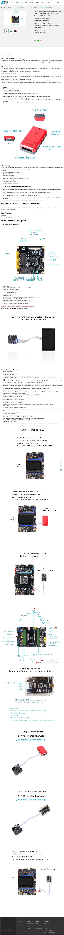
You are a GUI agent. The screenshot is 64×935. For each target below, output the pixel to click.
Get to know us (37, 923)
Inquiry (43, 2)
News (26, 2)
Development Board (12, 7)
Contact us (48, 2)
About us (31, 2)
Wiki (22, 2)
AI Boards (28, 926)
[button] (28, 18)
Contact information (38, 928)
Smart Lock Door (29, 930)
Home (12, 2)
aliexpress (45, 926)
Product (17, 2)
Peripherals (28, 928)
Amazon (45, 925)
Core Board (28, 925)
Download (37, 2)
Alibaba (45, 923)
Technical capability (38, 925)
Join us (36, 926)
